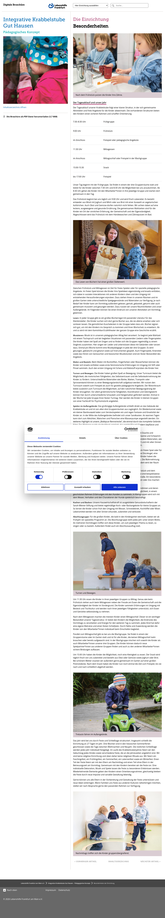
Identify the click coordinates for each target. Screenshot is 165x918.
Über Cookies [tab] (121, 438)
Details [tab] (82, 438)
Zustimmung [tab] (44, 438)
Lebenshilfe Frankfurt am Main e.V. (33, 883)
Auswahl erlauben (82, 487)
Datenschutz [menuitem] (64, 890)
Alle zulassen (119, 487)
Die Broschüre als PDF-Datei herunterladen (32, 116)
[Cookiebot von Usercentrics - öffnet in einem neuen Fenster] (126, 429)
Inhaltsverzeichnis (118, 861)
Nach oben (10, 890)
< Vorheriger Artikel (85, 861)
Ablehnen (45, 487)
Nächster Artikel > (150, 861)
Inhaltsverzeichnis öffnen (14, 107)
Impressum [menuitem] (51, 890)
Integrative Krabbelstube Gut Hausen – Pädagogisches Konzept (69, 883)
